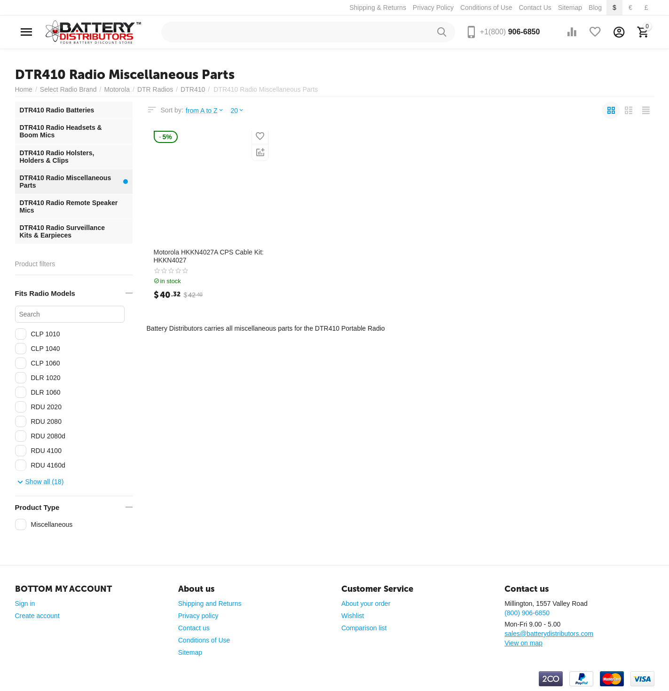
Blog (595, 7)
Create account (37, 616)
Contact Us (535, 7)
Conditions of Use (486, 7)
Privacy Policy (433, 7)
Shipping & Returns (377, 7)
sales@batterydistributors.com (548, 633)
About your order (365, 603)
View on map (523, 643)
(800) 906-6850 (527, 613)
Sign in (25, 603)
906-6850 (510, 32)
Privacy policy (198, 616)
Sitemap (570, 7)
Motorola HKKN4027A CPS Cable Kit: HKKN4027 (209, 256)
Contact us (194, 628)
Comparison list (364, 628)
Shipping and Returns (210, 603)
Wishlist (352, 616)
